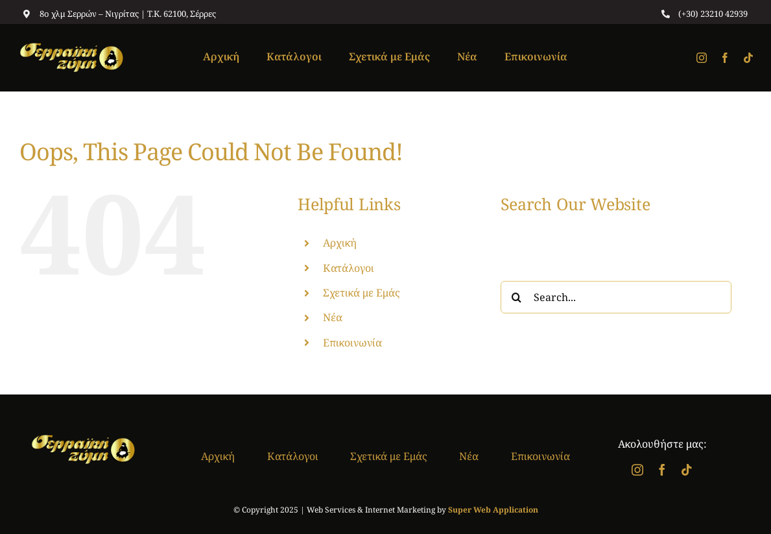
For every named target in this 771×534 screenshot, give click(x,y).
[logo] (71, 48)
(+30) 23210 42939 (713, 13)
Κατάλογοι (348, 268)
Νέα (332, 317)
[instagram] (701, 58)
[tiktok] (748, 58)
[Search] (517, 297)
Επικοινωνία (352, 342)
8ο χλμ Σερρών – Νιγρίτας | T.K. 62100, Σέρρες (128, 13)
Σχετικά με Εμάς (361, 292)
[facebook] (725, 58)
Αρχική (340, 243)
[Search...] (616, 297)
